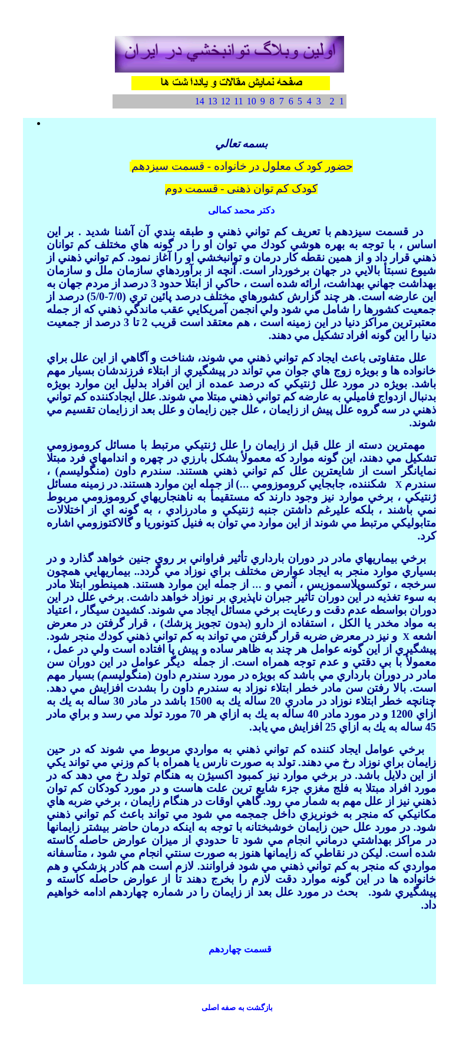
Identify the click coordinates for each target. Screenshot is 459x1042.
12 (225, 101)
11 (238, 101)
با (237, 1007)
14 (199, 101)
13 (212, 101)
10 (251, 101)
